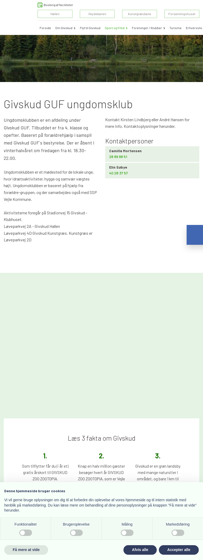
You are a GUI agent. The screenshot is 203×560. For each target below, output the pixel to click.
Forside (45, 28)
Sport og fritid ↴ (116, 28)
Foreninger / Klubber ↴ (148, 28)
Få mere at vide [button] (26, 550)
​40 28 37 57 (118, 173)
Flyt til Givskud (90, 28)
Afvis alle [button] (140, 550)
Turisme (175, 28)
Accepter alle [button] (178, 550)
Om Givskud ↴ (65, 28)
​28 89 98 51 (118, 156)
